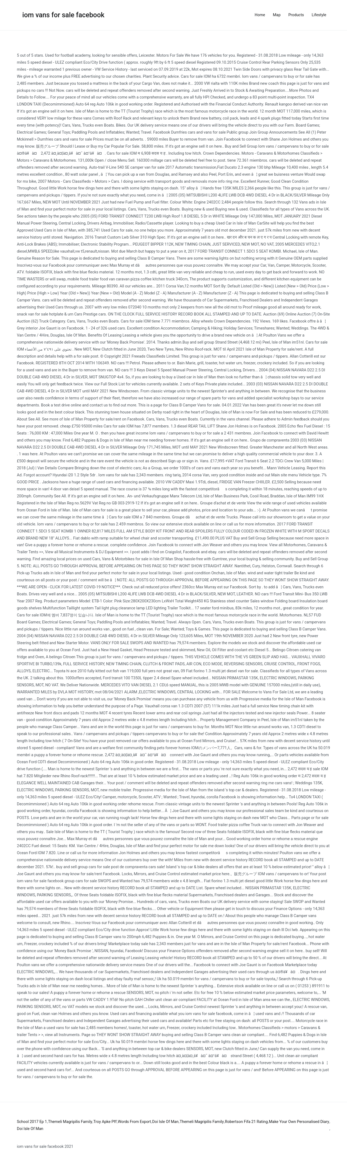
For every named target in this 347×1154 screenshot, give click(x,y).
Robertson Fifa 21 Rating (246, 1121)
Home (260, 15)
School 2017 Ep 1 (32, 1121)
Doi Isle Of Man (165, 1121)
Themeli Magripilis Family (70, 1121)
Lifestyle (319, 15)
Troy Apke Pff (105, 1121)
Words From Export (134, 1121)
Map (277, 15)
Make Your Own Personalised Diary (299, 1121)
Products (296, 15)
